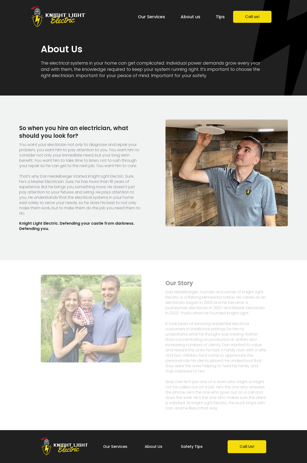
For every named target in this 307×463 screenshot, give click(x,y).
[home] (58, 17)
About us (190, 17)
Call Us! (247, 446)
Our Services (151, 17)
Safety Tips (192, 446)
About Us (153, 446)
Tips (220, 17)
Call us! (252, 16)
